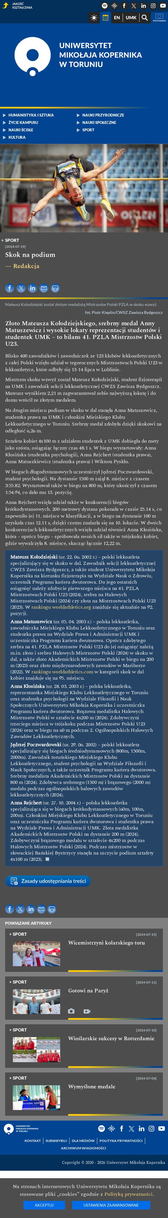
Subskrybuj (56, 1141)
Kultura (17, 137)
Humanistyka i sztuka (31, 115)
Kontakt (33, 1141)
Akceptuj (44, 1205)
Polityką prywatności (128, 1194)
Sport (88, 130)
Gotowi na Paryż (88, 991)
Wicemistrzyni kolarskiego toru (106, 943)
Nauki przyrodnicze (103, 115)
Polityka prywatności (121, 1141)
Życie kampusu (23, 122)
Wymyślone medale (91, 1087)
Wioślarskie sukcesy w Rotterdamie (111, 1039)
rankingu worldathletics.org (61, 607)
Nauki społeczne (99, 122)
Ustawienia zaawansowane (111, 1205)
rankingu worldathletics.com (62, 672)
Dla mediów (83, 1141)
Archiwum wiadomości (83, 1148)
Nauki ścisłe (21, 130)
